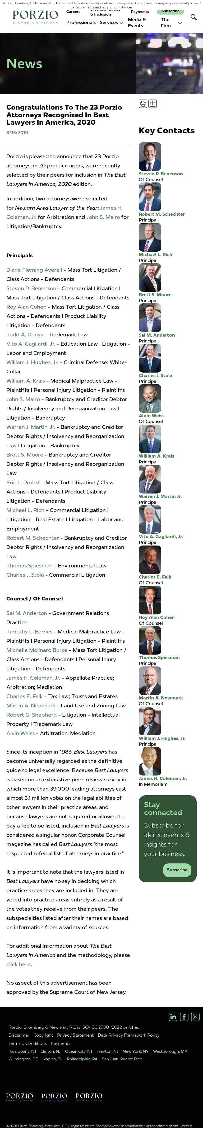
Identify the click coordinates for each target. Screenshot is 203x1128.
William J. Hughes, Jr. (32, 362)
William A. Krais (25, 381)
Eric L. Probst (23, 482)
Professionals (81, 22)
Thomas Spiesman (29, 565)
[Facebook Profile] (184, 1017)
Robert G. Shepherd (31, 715)
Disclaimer (18, 1035)
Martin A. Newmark (31, 705)
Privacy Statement (75, 1035)
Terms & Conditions (27, 1043)
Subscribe (170, 11)
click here (18, 964)
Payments (140, 12)
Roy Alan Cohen (26, 307)
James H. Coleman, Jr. (34, 678)
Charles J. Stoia (25, 575)
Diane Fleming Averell (34, 270)
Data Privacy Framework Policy (128, 1035)
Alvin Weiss (20, 733)
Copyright (43, 1035)
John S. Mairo (103, 217)
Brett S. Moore (24, 455)
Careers (73, 12)
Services (112, 22)
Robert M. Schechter (32, 538)
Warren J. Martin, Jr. (30, 427)
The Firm (171, 22)
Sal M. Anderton (26, 613)
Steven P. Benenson (31, 288)
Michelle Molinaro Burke (36, 650)
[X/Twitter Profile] (195, 1017)
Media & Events (137, 22)
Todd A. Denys (24, 334)
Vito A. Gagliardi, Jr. (30, 344)
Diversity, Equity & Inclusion (105, 11)
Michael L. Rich (25, 510)
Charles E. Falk (24, 696)
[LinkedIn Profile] (173, 1017)
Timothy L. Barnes (29, 631)
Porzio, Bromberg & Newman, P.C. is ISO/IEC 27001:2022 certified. (74, 1027)
